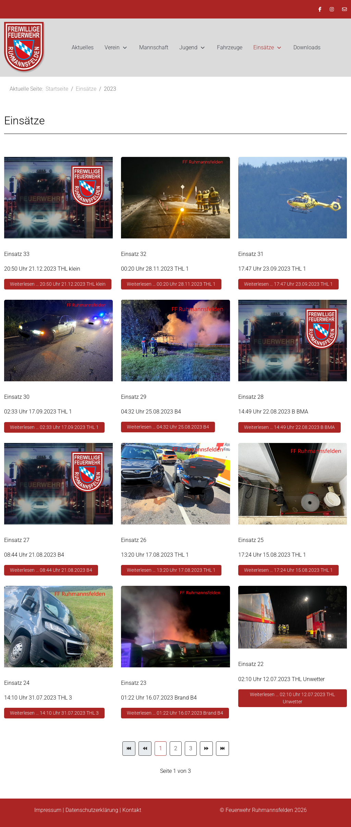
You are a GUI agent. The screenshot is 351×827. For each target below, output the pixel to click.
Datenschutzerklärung (91, 810)
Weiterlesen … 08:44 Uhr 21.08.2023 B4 (51, 570)
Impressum (47, 810)
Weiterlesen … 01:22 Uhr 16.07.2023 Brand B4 (175, 713)
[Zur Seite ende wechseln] (222, 748)
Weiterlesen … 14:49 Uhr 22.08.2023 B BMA (289, 427)
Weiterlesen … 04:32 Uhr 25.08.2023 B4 (168, 427)
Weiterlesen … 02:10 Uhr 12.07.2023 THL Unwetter (292, 698)
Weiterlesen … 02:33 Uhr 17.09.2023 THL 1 (54, 427)
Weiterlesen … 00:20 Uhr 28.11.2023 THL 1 (171, 284)
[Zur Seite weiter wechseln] (206, 748)
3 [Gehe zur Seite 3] (190, 748)
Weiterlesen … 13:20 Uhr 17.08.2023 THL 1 (171, 570)
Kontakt (131, 810)
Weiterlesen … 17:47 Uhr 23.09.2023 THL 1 (288, 284)
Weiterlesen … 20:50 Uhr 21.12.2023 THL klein (58, 284)
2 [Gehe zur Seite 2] (175, 748)
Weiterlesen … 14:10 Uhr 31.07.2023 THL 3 (54, 713)
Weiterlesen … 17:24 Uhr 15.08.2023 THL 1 (288, 570)
